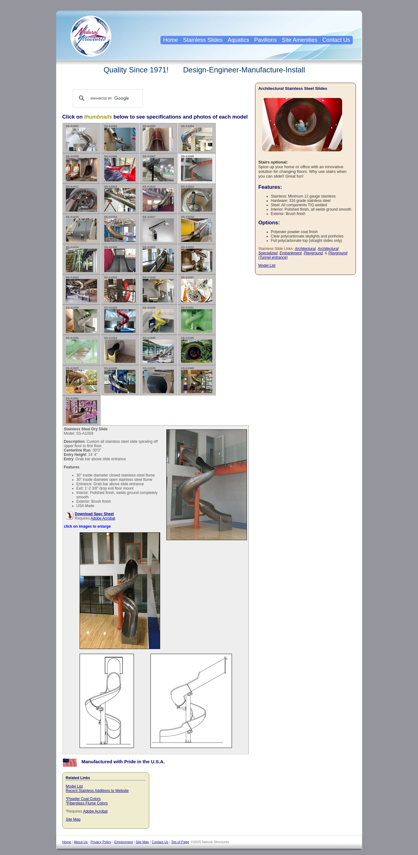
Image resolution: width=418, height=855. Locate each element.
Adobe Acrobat (103, 518)
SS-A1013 (158, 198)
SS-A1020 (119, 259)
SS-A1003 (158, 138)
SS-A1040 (196, 380)
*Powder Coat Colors (83, 799)
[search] (114, 98)
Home (170, 40)
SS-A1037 (81, 380)
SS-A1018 (196, 228)
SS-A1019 (81, 259)
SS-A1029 (119, 319)
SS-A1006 (119, 168)
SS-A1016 (119, 228)
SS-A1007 (158, 168)
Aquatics (238, 40)
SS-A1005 (81, 168)
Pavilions (265, 40)
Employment (123, 842)
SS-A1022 (196, 259)
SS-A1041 (81, 410)
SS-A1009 (196, 168)
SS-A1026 (158, 289)
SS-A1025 (119, 289)
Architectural (305, 249)
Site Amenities (299, 40)
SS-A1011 (81, 198)
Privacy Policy (101, 842)
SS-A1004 (196, 138)
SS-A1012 (119, 198)
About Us (81, 842)
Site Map (73, 819)
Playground (313, 253)
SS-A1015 (81, 228)
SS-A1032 (81, 349)
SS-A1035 (158, 349)
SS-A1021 (158, 259)
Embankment (291, 253)
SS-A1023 (81, 289)
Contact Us (336, 40)
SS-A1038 (119, 380)
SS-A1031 (196, 319)
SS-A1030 (158, 319)
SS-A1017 (158, 228)
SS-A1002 (119, 138)
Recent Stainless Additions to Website (97, 791)
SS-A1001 (81, 138)
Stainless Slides (203, 40)
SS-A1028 (81, 319)
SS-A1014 (196, 198)
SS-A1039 (158, 380)
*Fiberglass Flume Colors (87, 803)
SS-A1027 (196, 289)
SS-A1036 (196, 349)
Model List (74, 786)
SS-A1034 (119, 349)
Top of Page (180, 842)
